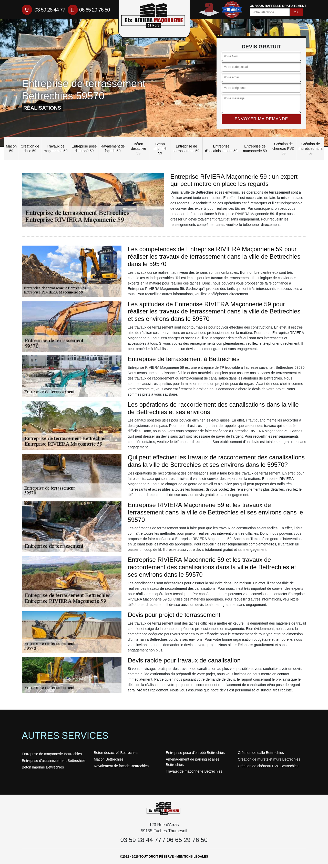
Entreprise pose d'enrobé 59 (84, 148)
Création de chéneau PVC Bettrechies (268, 766)
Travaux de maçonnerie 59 (56, 148)
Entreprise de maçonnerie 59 (255, 148)
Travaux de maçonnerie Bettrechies (194, 771)
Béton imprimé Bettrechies (43, 767)
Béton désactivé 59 (138, 148)
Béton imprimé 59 (160, 148)
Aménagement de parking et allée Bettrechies (192, 762)
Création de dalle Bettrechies (261, 753)
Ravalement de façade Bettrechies (121, 766)
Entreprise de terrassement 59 (186, 148)
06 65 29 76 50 (89, 10)
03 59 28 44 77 (43, 10)
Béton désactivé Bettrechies (116, 753)
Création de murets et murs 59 (310, 148)
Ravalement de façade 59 (113, 148)
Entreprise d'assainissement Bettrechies (54, 760)
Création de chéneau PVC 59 (283, 148)
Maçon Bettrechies (109, 759)
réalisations (42, 108)
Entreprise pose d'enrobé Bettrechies (195, 753)
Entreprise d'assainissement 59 (221, 148)
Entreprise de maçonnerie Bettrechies (52, 754)
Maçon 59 (11, 148)
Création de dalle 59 (30, 148)
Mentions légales (192, 856)
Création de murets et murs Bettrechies (269, 759)
